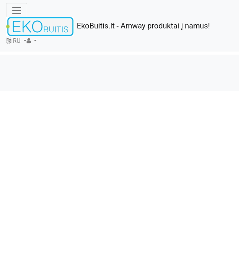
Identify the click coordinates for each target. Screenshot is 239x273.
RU (14, 40)
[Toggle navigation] (16, 10)
